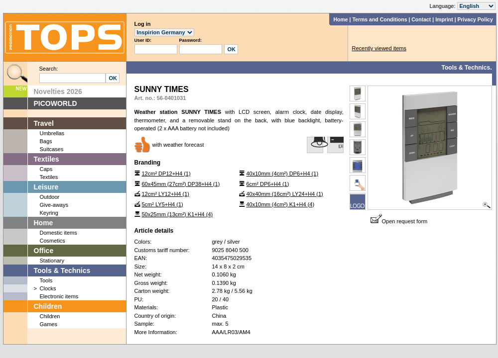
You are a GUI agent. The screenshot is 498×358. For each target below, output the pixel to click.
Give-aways (54, 205)
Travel (44, 123)
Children (48, 306)
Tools (46, 280)
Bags (46, 141)
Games (48, 324)
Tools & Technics (62, 270)
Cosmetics (52, 241)
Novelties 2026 (58, 91)
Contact (421, 19)
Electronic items (59, 296)
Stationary (52, 261)
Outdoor (50, 197)
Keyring (49, 213)
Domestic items (58, 233)
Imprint (444, 19)
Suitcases (52, 149)
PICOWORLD (55, 103)
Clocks (48, 288)
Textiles (46, 159)
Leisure (46, 187)
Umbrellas (52, 133)
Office (44, 251)
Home (340, 19)
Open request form (399, 221)
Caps (46, 169)
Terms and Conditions (379, 19)
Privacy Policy (475, 19)
